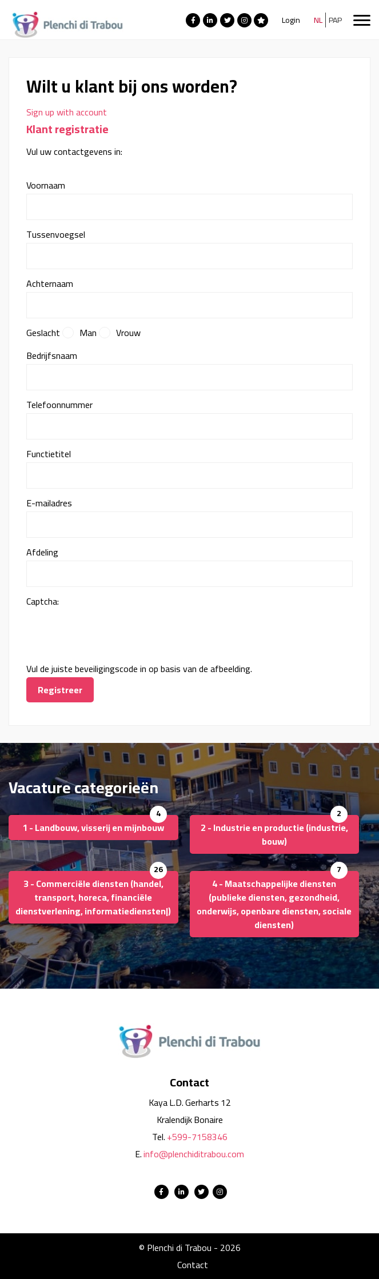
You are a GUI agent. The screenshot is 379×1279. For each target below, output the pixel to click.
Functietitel (48, 453)
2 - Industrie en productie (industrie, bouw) (274, 834)
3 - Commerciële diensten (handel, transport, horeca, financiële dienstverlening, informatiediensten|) (93, 897)
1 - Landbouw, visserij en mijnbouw (93, 827)
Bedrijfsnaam (51, 355)
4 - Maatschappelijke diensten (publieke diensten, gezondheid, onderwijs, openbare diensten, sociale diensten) (274, 904)
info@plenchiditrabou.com (193, 1153)
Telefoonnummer (59, 404)
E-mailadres (49, 502)
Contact (192, 1264)
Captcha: (42, 601)
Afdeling (42, 552)
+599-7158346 (197, 1136)
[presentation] (113, 632)
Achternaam (49, 283)
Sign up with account (66, 112)
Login (291, 20)
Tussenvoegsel (55, 234)
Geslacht (43, 332)
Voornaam (45, 185)
